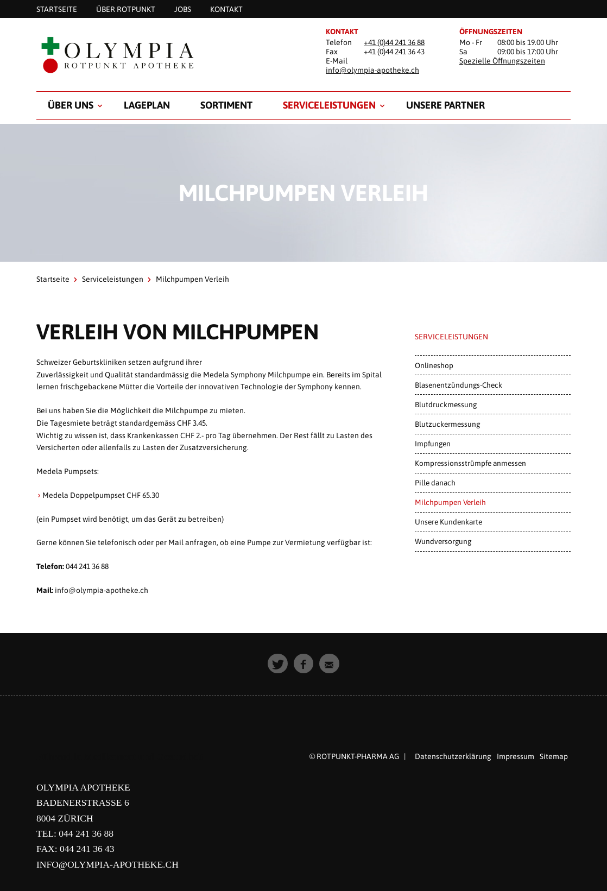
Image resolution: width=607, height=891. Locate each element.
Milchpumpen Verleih (450, 502)
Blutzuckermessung (447, 424)
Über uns (70, 105)
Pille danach (435, 482)
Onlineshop (434, 365)
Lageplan (147, 105)
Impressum (515, 756)
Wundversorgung (443, 541)
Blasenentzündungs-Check (458, 385)
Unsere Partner (445, 105)
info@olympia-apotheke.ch (372, 70)
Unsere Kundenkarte (448, 521)
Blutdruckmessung (446, 404)
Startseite (52, 279)
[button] (278, 664)
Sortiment (226, 105)
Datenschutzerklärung (453, 756)
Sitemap (554, 756)
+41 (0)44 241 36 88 (394, 42)
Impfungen (433, 443)
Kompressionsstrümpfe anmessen (470, 463)
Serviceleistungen (329, 105)
